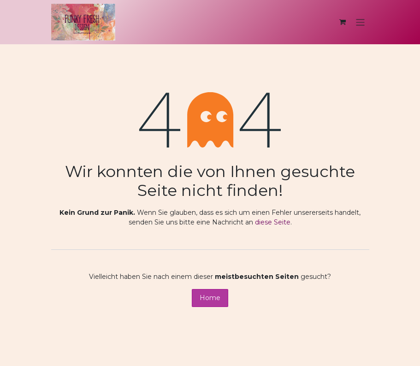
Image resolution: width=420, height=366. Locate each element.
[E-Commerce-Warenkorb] (342, 22)
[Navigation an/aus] (360, 22)
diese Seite (272, 222)
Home (210, 298)
